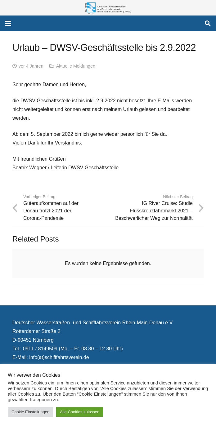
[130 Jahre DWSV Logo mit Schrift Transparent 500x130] (108, 8)
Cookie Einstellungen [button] (30, 412)
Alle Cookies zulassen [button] (79, 412)
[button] (8, 23)
